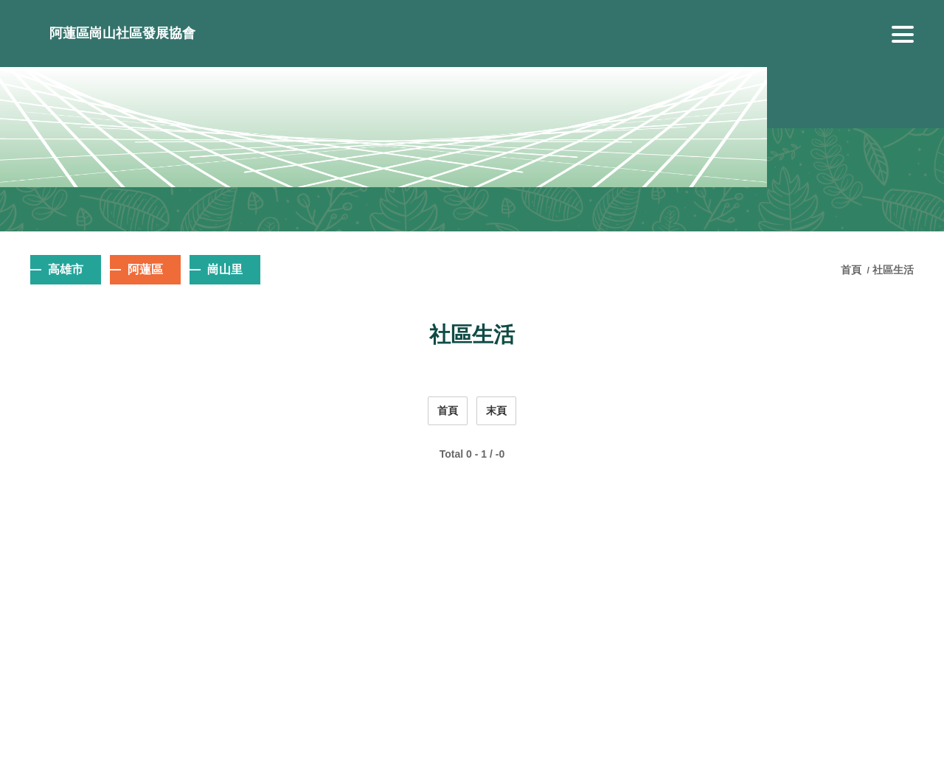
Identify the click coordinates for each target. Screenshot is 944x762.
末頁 (496, 410)
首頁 (852, 270)
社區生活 (893, 270)
